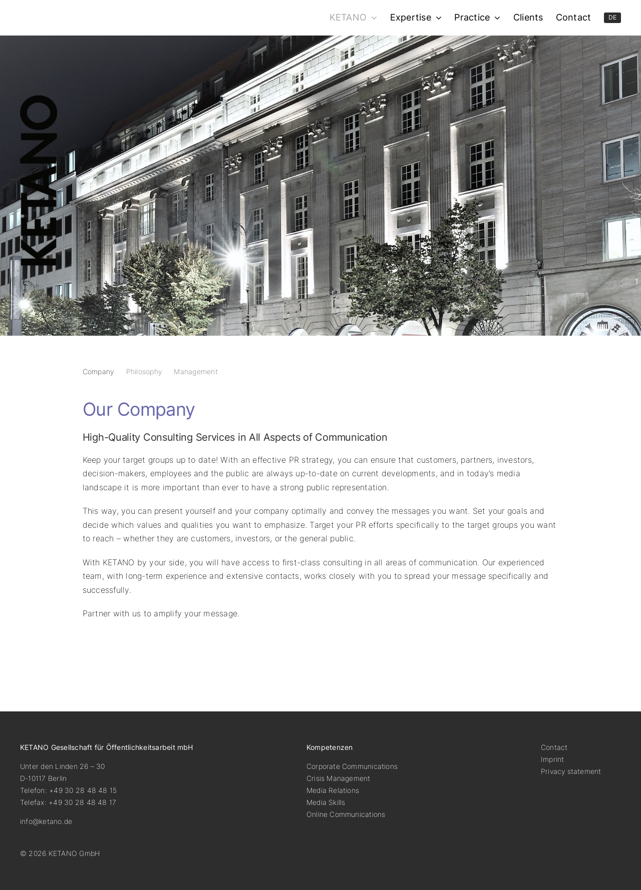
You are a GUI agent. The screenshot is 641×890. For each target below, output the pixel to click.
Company (98, 371)
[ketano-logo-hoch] (38, 99)
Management (195, 371)
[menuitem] (612, 18)
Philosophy (144, 371)
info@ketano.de (46, 821)
